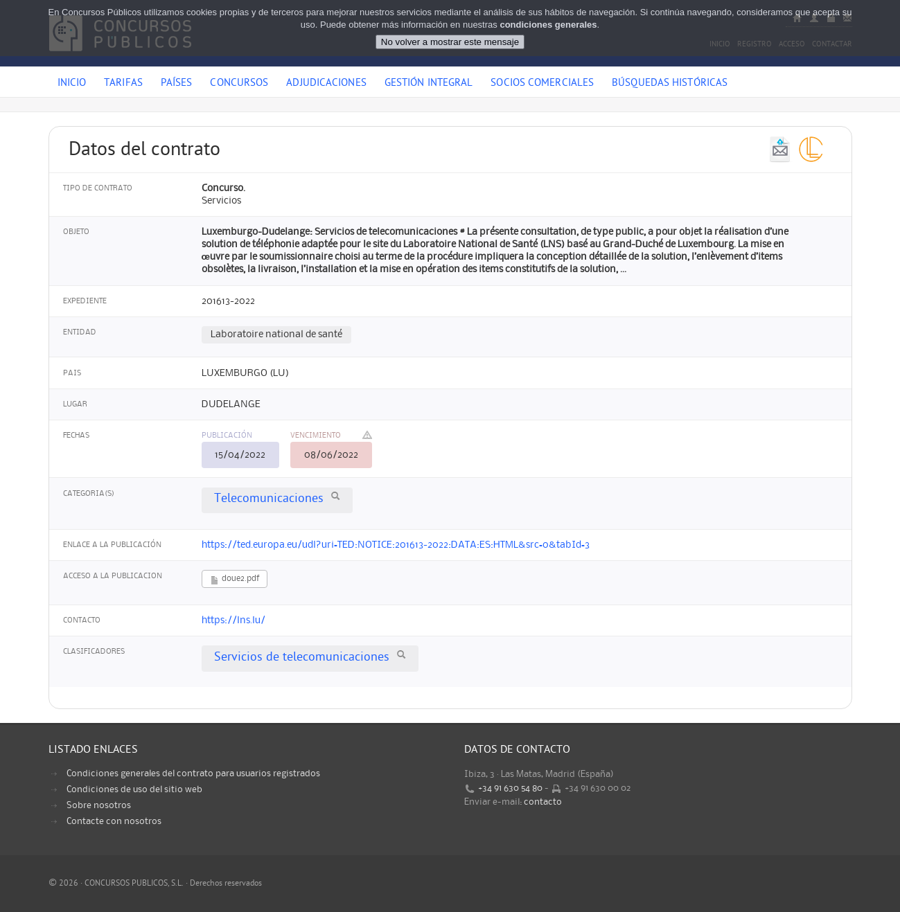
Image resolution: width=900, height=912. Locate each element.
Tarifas (123, 84)
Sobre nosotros (99, 805)
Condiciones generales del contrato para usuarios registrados (193, 773)
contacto (543, 802)
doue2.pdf (234, 580)
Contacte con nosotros (114, 821)
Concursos (239, 84)
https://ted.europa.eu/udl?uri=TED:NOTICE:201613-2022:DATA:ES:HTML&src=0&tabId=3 (396, 545)
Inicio (72, 84)
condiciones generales (548, 13)
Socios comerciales (542, 84)
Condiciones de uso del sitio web (134, 789)
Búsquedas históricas (669, 84)
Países (177, 84)
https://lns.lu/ (233, 620)
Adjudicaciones (326, 84)
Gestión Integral (429, 84)
